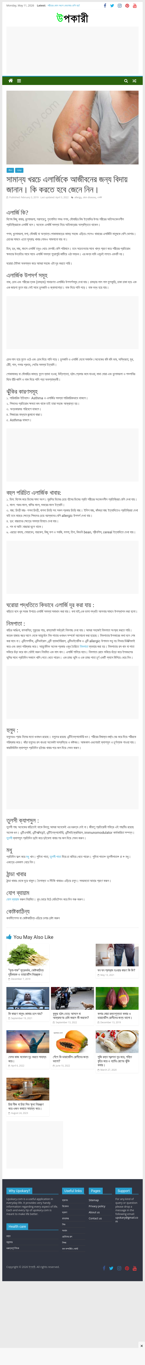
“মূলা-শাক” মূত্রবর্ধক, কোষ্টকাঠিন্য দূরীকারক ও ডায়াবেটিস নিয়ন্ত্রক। (26, 972)
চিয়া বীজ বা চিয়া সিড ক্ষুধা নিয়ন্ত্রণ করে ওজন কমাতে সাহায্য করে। (26, 1106)
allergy (77, 197)
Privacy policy (97, 1206)
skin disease (89, 197)
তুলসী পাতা (55, 857)
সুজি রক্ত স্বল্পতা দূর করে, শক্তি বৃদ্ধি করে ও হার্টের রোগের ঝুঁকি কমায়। (115, 1061)
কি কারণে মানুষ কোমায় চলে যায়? (25, 1014)
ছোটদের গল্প (67, 1236)
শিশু (63, 1224)
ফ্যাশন (65, 1200)
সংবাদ (64, 1230)
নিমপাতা (84, 646)
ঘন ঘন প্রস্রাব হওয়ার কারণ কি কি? (116, 970)
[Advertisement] (72, 50)
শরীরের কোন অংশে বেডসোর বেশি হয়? (64, 5)
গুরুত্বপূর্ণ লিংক (12, 1248)
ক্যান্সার (9, 1242)
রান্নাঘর (65, 1218)
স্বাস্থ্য (19, 170)
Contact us (95, 1218)
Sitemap (94, 1200)
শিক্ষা (64, 1242)
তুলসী (9, 838)
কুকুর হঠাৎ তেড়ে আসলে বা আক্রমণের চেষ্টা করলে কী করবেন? (71, 1016)
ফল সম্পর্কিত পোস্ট (70, 1248)
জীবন (10, 170)
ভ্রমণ (64, 1212)
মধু (27, 857)
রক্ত (8, 1236)
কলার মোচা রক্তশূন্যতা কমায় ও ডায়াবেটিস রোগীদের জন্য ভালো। (115, 1016)
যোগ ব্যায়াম (12, 899)
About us (94, 1212)
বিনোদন (65, 1206)
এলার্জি (99, 197)
